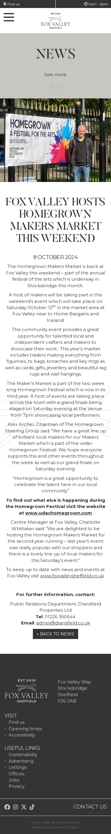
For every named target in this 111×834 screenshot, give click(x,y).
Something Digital (64, 827)
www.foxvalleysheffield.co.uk (72, 576)
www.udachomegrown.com (58, 513)
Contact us (90, 806)
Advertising (21, 761)
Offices (16, 774)
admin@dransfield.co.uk (63, 623)
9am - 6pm (96, 4)
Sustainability (23, 754)
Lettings (18, 767)
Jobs (14, 780)
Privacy (17, 786)
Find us (11, 4)
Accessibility (22, 735)
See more (55, 78)
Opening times (25, 728)
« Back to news (55, 634)
